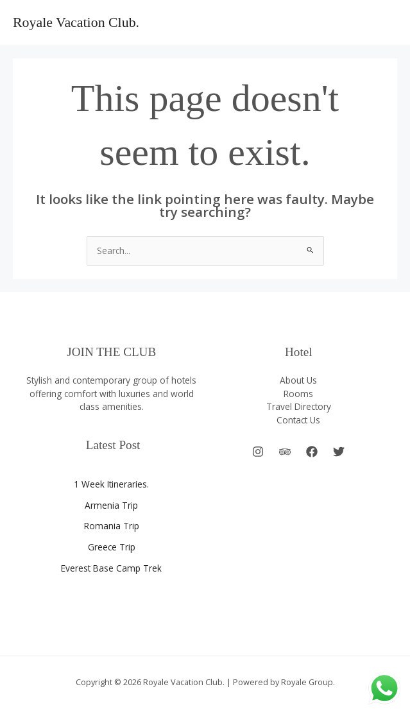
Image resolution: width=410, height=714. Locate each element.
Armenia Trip (111, 505)
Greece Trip (111, 547)
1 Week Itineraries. (111, 484)
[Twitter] (339, 451)
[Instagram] (258, 451)
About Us (298, 380)
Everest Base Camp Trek (111, 568)
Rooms (298, 393)
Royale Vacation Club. (76, 22)
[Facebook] (312, 451)
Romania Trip (111, 526)
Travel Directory (298, 406)
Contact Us (298, 420)
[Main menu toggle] (385, 23)
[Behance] (285, 451)
